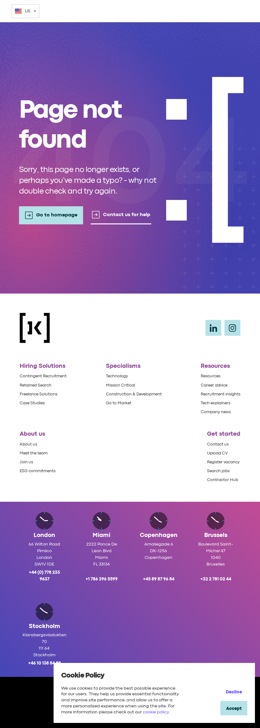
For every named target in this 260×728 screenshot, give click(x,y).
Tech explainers (212, 402)
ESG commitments (39, 471)
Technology (115, 376)
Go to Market (117, 402)
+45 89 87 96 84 (158, 579)
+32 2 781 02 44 (215, 579)
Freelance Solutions (40, 394)
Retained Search (37, 385)
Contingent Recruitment (45, 376)
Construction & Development (133, 394)
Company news (212, 411)
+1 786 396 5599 (102, 579)
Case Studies (33, 402)
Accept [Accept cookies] (234, 708)
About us (29, 444)
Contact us (215, 444)
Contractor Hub (220, 480)
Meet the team (35, 453)
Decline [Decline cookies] (234, 692)
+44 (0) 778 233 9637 (44, 575)
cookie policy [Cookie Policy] (156, 712)
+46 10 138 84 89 (44, 663)
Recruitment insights (218, 394)
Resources (207, 376)
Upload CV (215, 453)
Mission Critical (119, 385)
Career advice (210, 385)
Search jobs (216, 471)
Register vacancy (222, 462)
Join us (27, 462)
